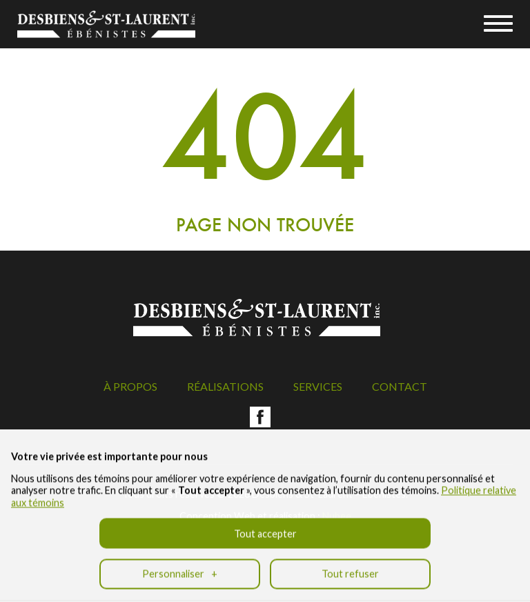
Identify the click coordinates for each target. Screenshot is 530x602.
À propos (130, 386)
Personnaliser (179, 568)
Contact (399, 386)
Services (317, 386)
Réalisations (225, 386)
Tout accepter (265, 527)
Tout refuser (350, 568)
